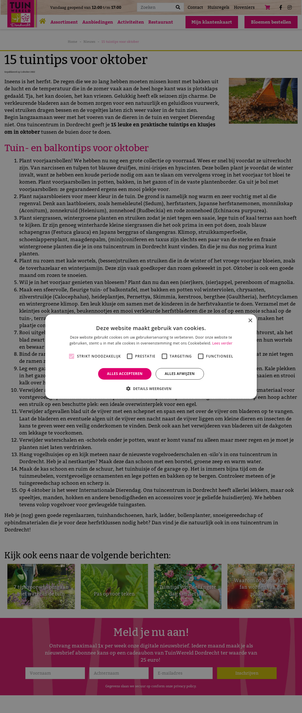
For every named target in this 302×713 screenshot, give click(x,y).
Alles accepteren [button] (125, 373)
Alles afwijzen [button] (180, 373)
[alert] (151, 356)
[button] (150, 388)
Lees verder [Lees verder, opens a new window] (222, 343)
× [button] (250, 320)
